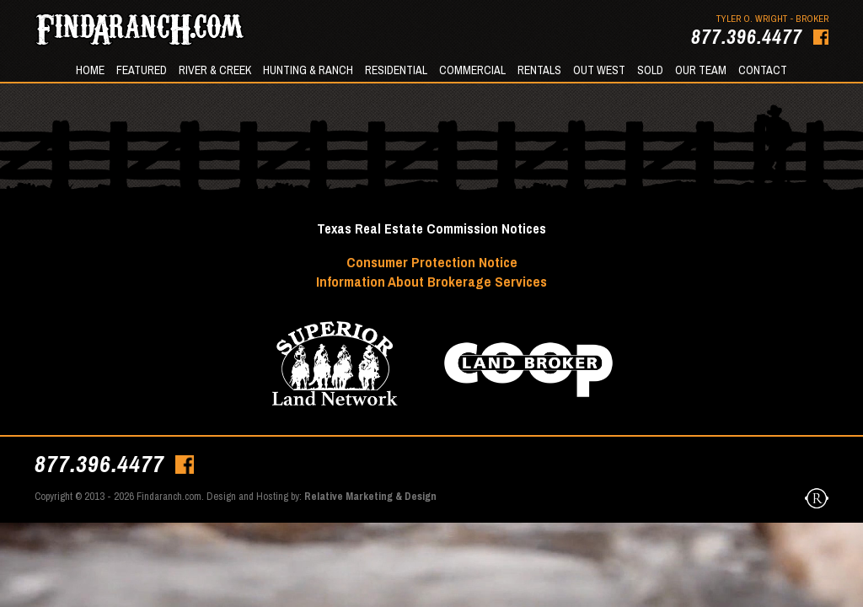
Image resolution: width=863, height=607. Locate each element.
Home (90, 70)
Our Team (700, 70)
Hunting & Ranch (308, 70)
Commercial (472, 70)
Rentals (539, 70)
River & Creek (215, 70)
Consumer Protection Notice (431, 261)
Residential (396, 70)
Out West (599, 70)
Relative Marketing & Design (370, 496)
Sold (650, 70)
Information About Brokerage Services (431, 281)
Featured (141, 70)
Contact (762, 70)
